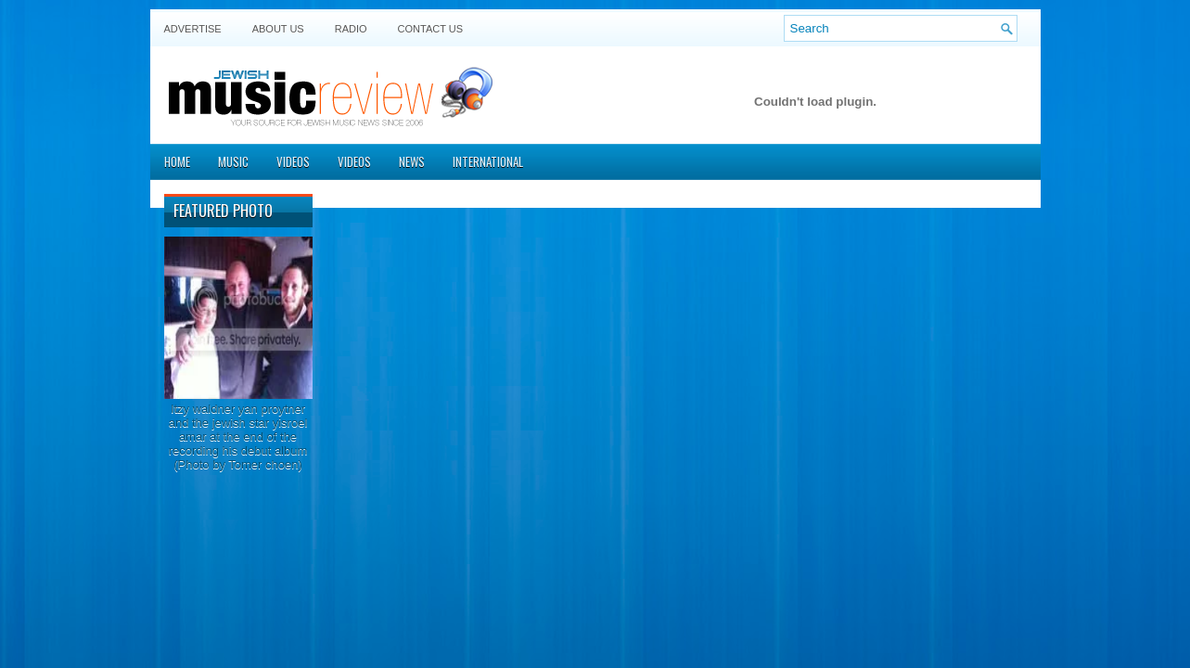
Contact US (431, 28)
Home (177, 161)
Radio (351, 28)
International (488, 161)
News (412, 161)
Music (233, 161)
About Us (278, 28)
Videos (293, 161)
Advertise (193, 28)
